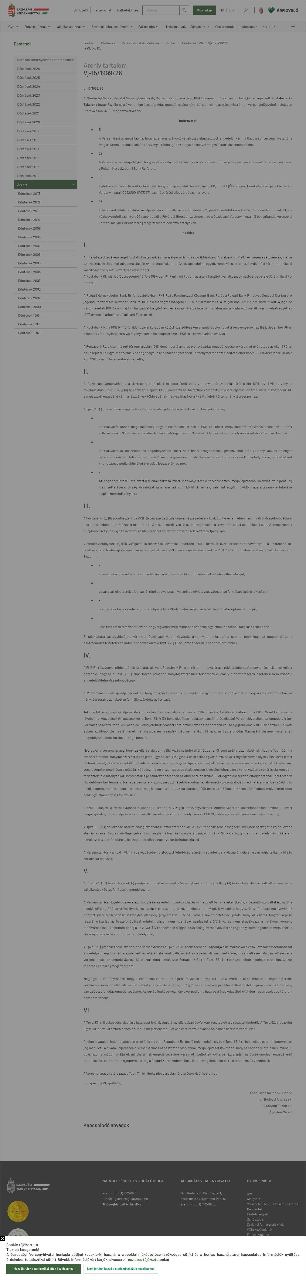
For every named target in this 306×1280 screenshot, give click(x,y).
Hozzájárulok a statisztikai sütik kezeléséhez (43, 1268)
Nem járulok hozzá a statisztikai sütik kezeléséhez (120, 1268)
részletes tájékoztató (144, 1259)
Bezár (2, 1238)
